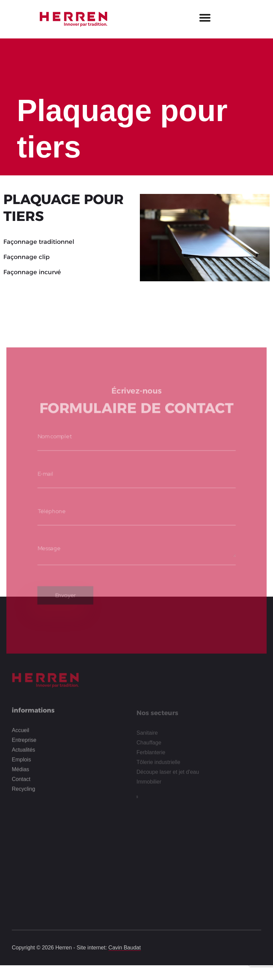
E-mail (43, 470)
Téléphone (49, 508)
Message (47, 545)
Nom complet (52, 431)
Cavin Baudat (125, 947)
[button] (205, 17)
